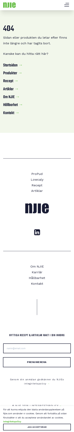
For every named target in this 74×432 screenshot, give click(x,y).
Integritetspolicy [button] (12, 421)
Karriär (37, 274)
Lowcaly (37, 181)
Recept (8, 81)
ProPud (37, 176)
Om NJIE (9, 97)
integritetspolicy (35, 385)
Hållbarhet (10, 105)
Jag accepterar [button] (37, 427)
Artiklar (8, 89)
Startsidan (10, 65)
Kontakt (8, 113)
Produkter (10, 73)
